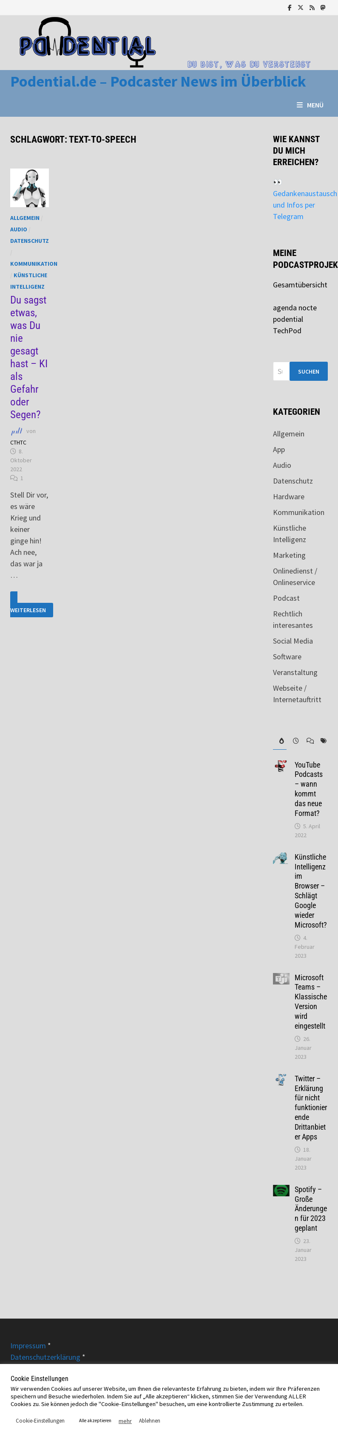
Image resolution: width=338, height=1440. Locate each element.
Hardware (288, 496)
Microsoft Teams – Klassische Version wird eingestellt (311, 1001)
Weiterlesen (28, 604)
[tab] (280, 741)
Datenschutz (29, 241)
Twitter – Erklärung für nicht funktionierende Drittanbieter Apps (311, 1107)
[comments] (307, 741)
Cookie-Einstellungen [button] (40, 1420)
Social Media (293, 641)
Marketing (289, 555)
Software (287, 656)
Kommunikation (33, 263)
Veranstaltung (295, 672)
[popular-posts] (280, 741)
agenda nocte (295, 307)
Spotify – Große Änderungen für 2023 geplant (311, 1208)
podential (288, 319)
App (279, 449)
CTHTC (18, 442)
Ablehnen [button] (149, 1420)
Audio (18, 229)
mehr (125, 1421)
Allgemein (25, 218)
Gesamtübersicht (300, 285)
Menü (310, 105)
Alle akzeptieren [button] (95, 1420)
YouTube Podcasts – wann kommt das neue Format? (309, 789)
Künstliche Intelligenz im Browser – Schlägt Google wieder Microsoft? (311, 890)
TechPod (287, 330)
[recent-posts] (293, 741)
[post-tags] (321, 741)
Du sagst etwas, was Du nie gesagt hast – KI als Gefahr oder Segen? (29, 357)
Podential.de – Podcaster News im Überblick (158, 81)
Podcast (286, 598)
